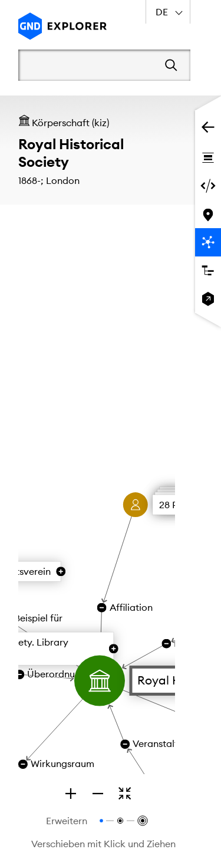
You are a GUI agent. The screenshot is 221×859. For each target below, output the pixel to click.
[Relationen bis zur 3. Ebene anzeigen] (141, 820)
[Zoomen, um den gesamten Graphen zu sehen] (125, 793)
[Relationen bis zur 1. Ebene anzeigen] (101, 820)
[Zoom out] (97, 793)
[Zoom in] (70, 793)
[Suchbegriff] (87, 65)
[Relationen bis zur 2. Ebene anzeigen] (120, 820)
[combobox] (168, 12)
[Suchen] (171, 65)
